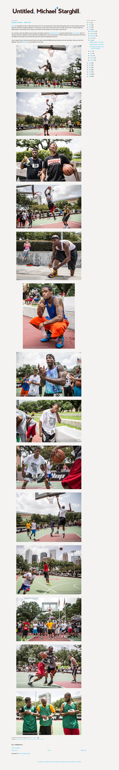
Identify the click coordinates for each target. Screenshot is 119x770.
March (91, 55)
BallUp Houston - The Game (97, 42)
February (92, 58)
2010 (90, 72)
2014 (90, 63)
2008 (90, 76)
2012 (90, 67)
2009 (90, 74)
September (93, 35)
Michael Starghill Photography (49, 762)
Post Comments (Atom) (24, 753)
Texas (42, 739)
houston (30, 739)
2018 (90, 22)
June (91, 51)
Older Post (83, 750)
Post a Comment (16, 748)
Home (49, 750)
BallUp (13, 26)
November (92, 33)
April (91, 53)
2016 (90, 27)
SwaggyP (25, 42)
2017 (90, 25)
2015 (90, 29)
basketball (23, 739)
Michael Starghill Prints (72, 762)
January (92, 60)
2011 (90, 69)
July (91, 40)
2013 (90, 65)
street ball (36, 739)
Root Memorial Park (54, 33)
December (92, 31)
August (92, 38)
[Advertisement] (59, 765)
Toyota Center (75, 33)
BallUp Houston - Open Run (21, 22)
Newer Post (14, 750)
